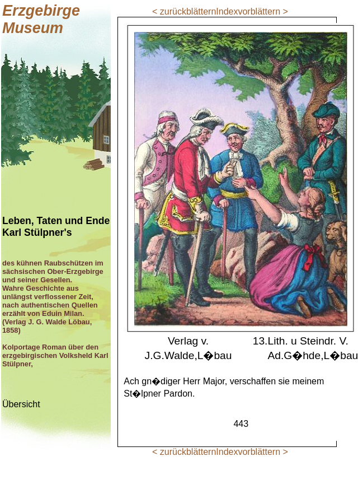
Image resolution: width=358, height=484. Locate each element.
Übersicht (21, 404)
